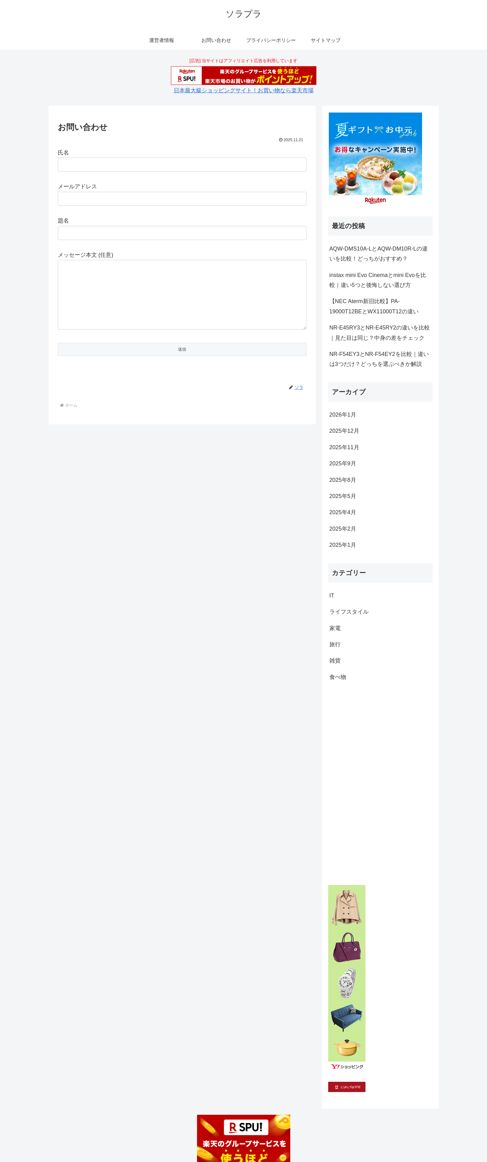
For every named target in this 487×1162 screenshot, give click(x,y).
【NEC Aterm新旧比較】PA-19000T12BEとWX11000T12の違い (374, 306)
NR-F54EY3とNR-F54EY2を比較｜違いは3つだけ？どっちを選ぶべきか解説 (379, 359)
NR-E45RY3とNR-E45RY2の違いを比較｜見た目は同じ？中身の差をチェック (379, 333)
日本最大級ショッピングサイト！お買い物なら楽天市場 (244, 90)
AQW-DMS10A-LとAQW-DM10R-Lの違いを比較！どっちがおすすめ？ (378, 254)
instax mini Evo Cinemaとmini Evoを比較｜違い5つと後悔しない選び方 (377, 280)
